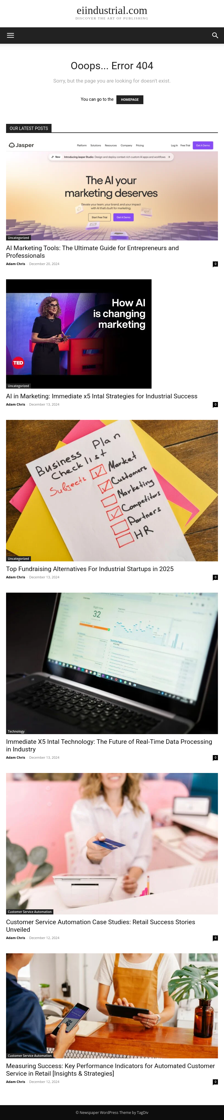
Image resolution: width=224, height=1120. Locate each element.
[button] (10, 35)
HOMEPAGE (130, 100)
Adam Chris (15, 263)
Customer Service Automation (30, 912)
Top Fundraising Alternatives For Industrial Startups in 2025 (90, 569)
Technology (16, 731)
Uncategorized (18, 238)
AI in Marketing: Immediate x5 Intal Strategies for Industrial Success (102, 396)
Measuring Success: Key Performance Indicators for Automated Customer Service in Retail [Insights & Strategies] (110, 1069)
